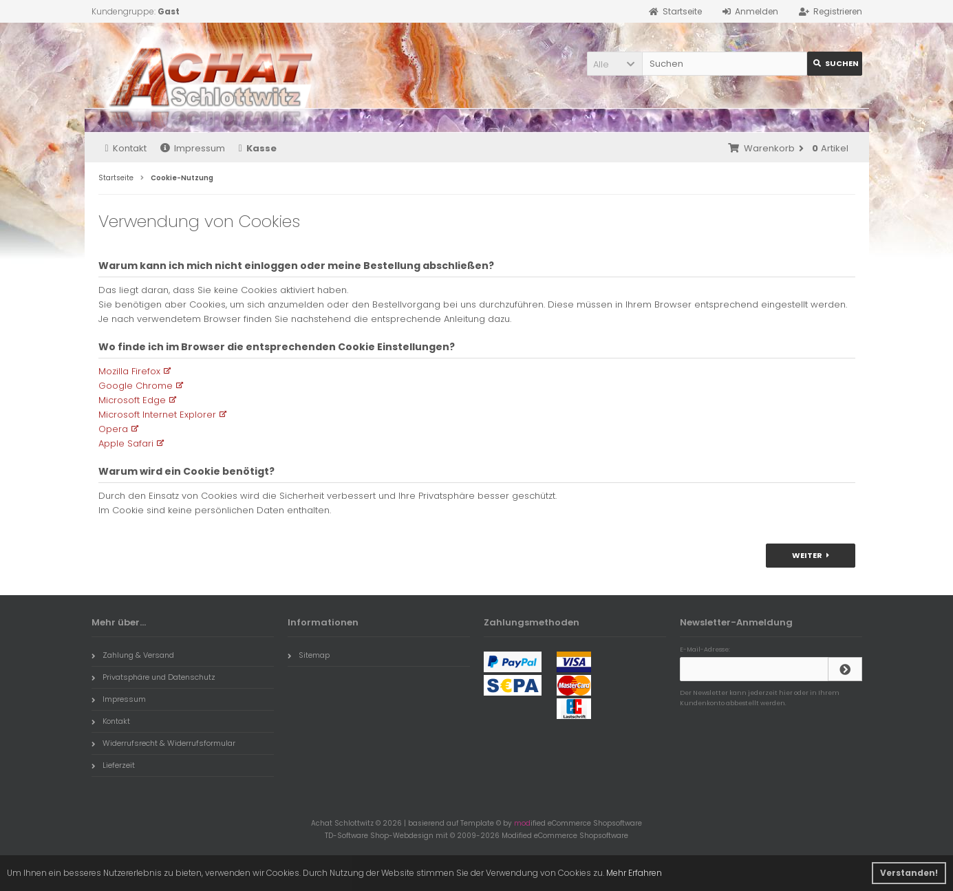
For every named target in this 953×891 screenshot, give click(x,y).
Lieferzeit (113, 765)
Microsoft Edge (132, 400)
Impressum (192, 148)
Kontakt (126, 148)
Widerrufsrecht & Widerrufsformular (163, 743)
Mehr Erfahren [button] (634, 873)
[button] (614, 64)
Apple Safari (125, 443)
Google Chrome (135, 385)
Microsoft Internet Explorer (157, 414)
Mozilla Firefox (129, 371)
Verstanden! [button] (909, 873)
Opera (113, 429)
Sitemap (309, 655)
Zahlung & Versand (133, 655)
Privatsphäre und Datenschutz (153, 677)
